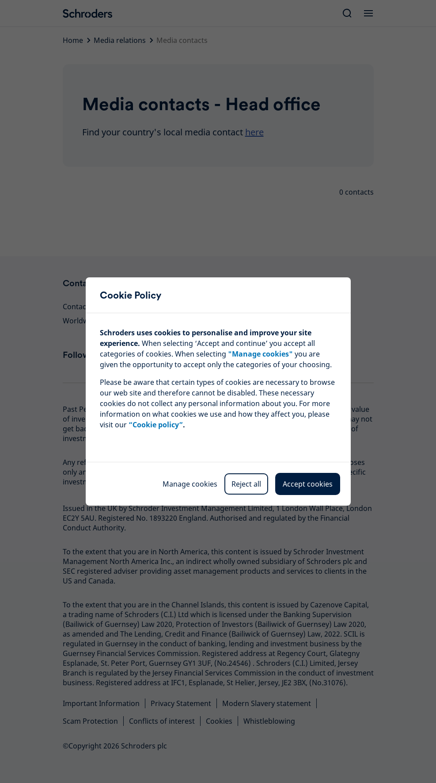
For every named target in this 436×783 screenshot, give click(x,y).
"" (260, 354)
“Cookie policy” (156, 425)
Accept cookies (308, 484)
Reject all (246, 484)
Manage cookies (190, 484)
